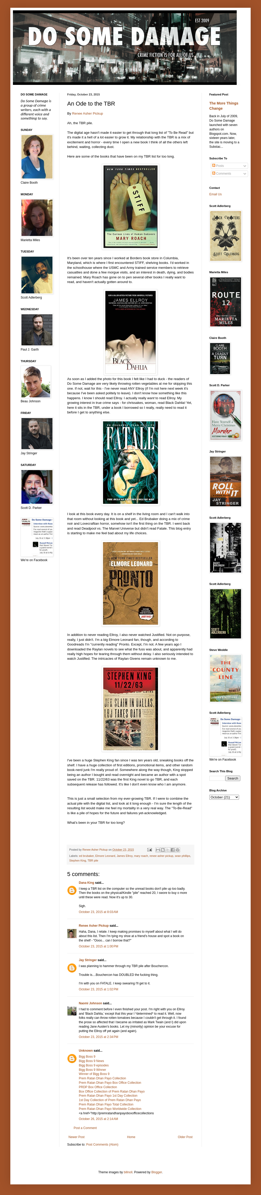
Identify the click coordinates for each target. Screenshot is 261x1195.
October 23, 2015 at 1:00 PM (98, 946)
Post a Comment (85, 1128)
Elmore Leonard (105, 855)
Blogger (156, 1172)
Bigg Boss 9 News (91, 1061)
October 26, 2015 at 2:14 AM (98, 1119)
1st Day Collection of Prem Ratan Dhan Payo (110, 1100)
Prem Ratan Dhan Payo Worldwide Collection (110, 1109)
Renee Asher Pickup (87, 113)
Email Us (215, 194)
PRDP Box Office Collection (98, 1087)
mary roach (141, 855)
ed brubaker (86, 855)
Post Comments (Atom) (102, 1144)
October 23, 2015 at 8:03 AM (98, 912)
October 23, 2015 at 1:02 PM (98, 989)
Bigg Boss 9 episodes (94, 1065)
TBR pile (93, 860)
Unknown (86, 1050)
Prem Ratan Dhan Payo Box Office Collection (110, 1083)
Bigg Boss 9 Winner (92, 1070)
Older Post (185, 1137)
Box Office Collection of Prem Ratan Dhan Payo (112, 1091)
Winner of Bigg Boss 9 (94, 1074)
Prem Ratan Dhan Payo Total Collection (106, 1104)
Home (131, 1137)
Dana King (86, 883)
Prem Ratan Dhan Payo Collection (102, 1078)
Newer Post (76, 1137)
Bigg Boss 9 (87, 1056)
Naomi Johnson (90, 1003)
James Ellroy (125, 855)
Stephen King (77, 860)
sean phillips (182, 855)
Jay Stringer (88, 960)
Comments (221, 173)
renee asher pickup (161, 855)
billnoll (128, 1172)
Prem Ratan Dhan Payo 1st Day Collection (108, 1095)
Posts (218, 166)
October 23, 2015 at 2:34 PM (98, 1037)
